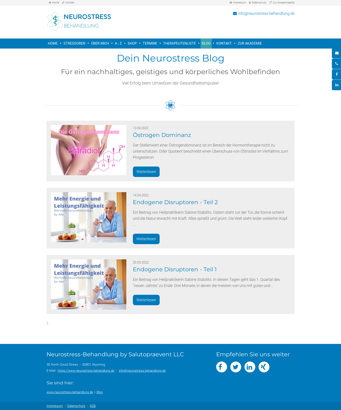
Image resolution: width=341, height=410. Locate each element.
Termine (150, 43)
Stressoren (73, 43)
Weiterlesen (146, 171)
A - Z (118, 43)
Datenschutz (259, 2)
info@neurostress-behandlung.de (266, 13)
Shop (132, 43)
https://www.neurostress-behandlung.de (86, 371)
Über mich (100, 43)
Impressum (239, 2)
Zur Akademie (250, 43)
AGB (93, 406)
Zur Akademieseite (283, 2)
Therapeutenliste (179, 43)
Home (55, 2)
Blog (206, 43)
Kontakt (69, 2)
